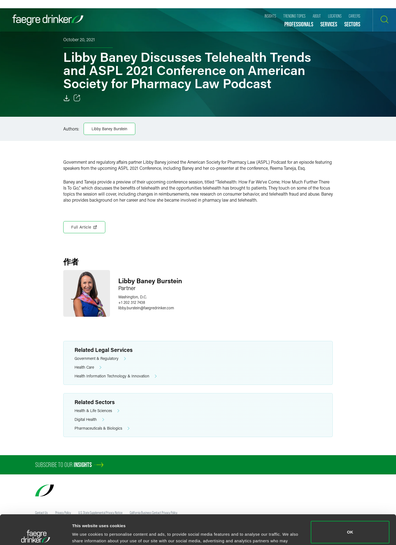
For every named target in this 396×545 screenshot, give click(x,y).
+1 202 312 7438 (131, 302)
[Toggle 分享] (77, 98)
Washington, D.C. (132, 296)
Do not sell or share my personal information (350, 527)
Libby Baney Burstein (109, 128)
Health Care (88, 367)
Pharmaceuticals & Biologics (102, 428)
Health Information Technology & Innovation (116, 376)
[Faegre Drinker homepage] (47, 20)
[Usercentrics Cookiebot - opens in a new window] (36, 534)
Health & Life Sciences (97, 411)
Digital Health (89, 419)
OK (350, 502)
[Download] (66, 98)
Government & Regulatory (100, 359)
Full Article (84, 227)
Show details (85, 533)
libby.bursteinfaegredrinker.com (146, 307)
